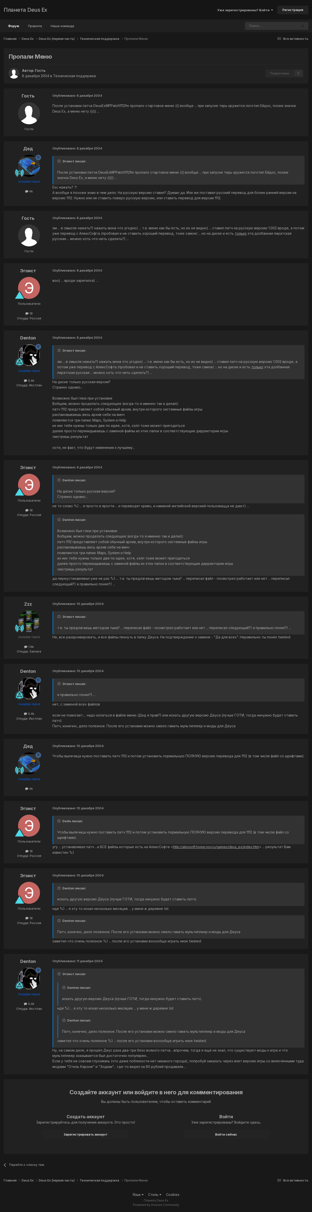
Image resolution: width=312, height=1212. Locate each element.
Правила (35, 26)
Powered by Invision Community (156, 1205)
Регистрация (293, 10)
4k (29, 191)
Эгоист (28, 270)
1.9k (29, 647)
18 (29, 313)
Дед (28, 148)
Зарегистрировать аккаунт (85, 1134)
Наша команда (62, 26)
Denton (28, 337)
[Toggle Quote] (59, 161)
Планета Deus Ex (25, 10)
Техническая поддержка (74, 76)
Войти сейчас (226, 1134)
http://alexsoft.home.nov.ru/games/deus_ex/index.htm (216, 847)
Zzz (28, 604)
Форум (13, 28)
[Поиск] (258, 26)
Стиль (154, 1194)
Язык (138, 1194)
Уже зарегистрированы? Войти (245, 10)
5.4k (29, 380)
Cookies (172, 1194)
